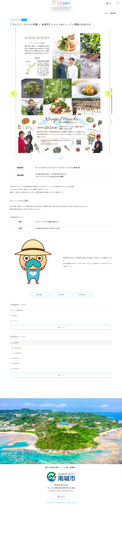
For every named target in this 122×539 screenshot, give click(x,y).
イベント (13, 356)
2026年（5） (14, 378)
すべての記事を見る (16, 346)
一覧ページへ (61, 363)
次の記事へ (82, 330)
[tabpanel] (61, 127)
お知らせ (13, 351)
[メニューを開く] (117, 3)
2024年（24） (14, 399)
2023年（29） (14, 404)
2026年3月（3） (17, 383)
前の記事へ (39, 330)
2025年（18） (14, 393)
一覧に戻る (61, 330)
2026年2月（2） (17, 388)
